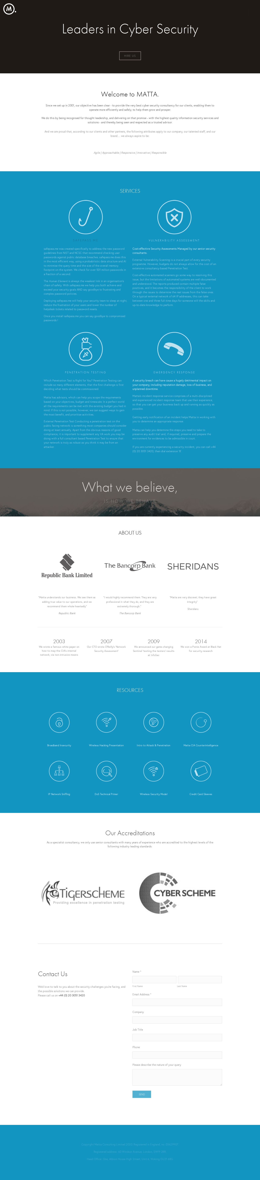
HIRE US (130, 55)
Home (240, 9)
